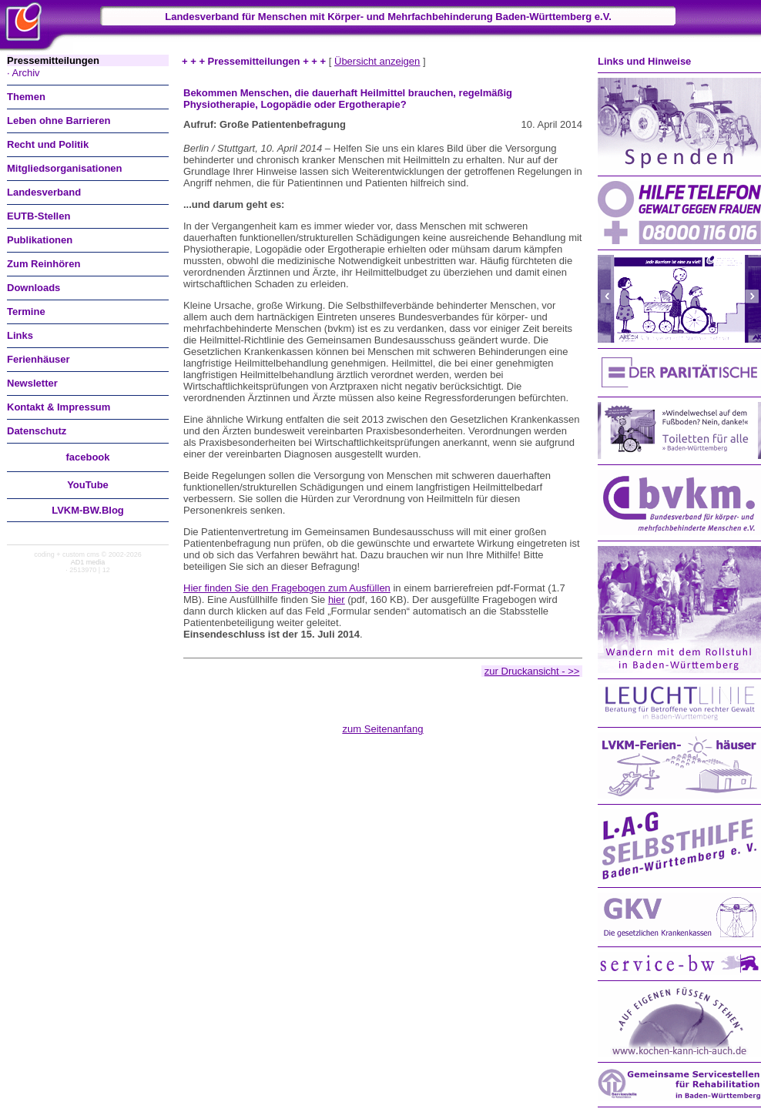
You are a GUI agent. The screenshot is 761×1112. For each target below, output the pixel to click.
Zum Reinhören (43, 264)
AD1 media (88, 562)
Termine (26, 311)
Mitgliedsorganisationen (64, 168)
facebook (87, 457)
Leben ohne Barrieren (58, 120)
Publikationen (39, 240)
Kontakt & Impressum (58, 407)
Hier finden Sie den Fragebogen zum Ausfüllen (287, 588)
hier (336, 599)
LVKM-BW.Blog (88, 510)
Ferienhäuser (38, 359)
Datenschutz (36, 431)
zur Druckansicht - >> (532, 671)
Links (20, 335)
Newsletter (32, 383)
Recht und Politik (48, 144)
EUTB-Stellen (38, 216)
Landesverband (44, 192)
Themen (26, 96)
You (88, 485)
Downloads (33, 287)
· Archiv (23, 73)
